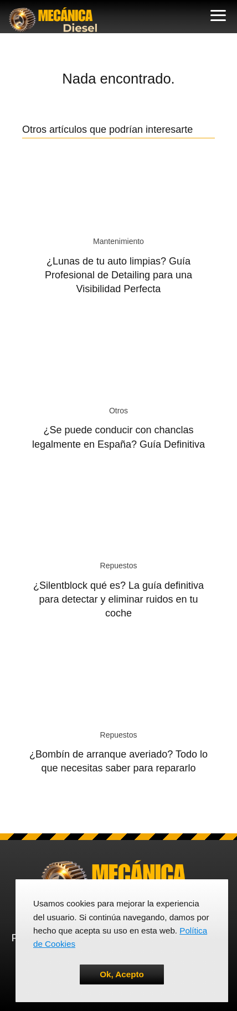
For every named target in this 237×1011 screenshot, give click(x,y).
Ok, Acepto (122, 974)
